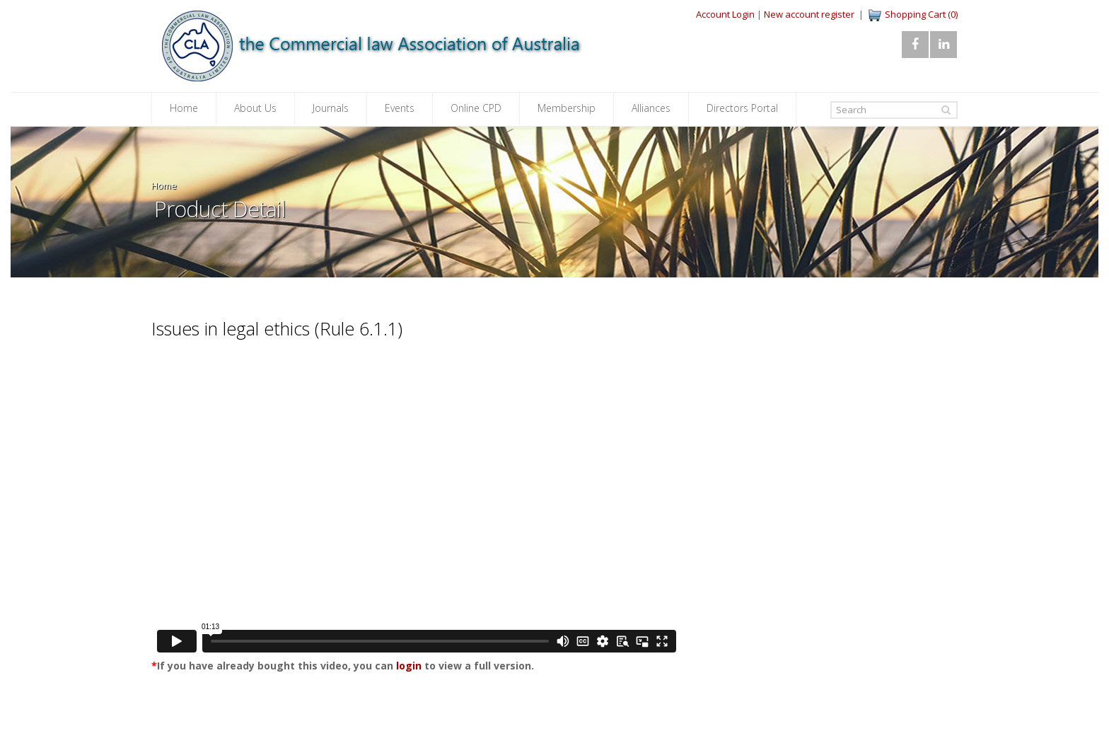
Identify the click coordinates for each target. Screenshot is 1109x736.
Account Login (725, 14)
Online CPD (476, 108)
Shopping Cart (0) (921, 14)
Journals (331, 108)
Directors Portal (742, 108)
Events (399, 108)
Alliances (651, 108)
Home (184, 108)
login (409, 665)
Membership (567, 108)
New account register (809, 14)
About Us (255, 108)
